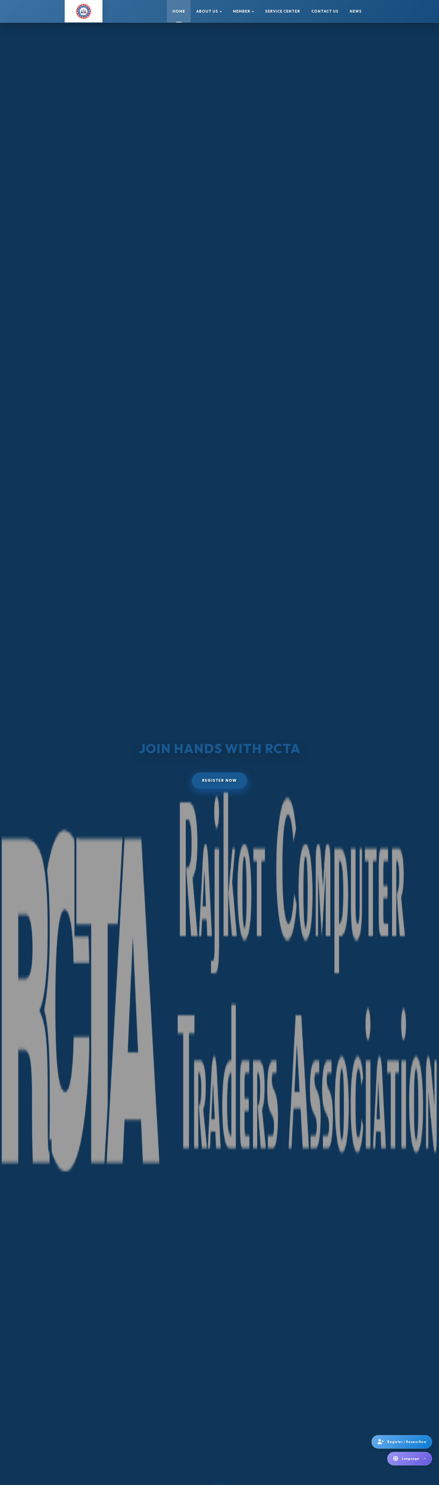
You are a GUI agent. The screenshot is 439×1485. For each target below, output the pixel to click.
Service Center (282, 11)
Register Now (219, 780)
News (356, 11)
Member (243, 11)
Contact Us (324, 11)
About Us (209, 11)
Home (178, 11)
